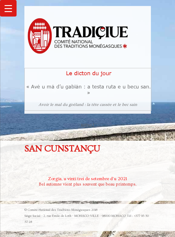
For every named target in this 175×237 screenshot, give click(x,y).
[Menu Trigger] (8, 8)
